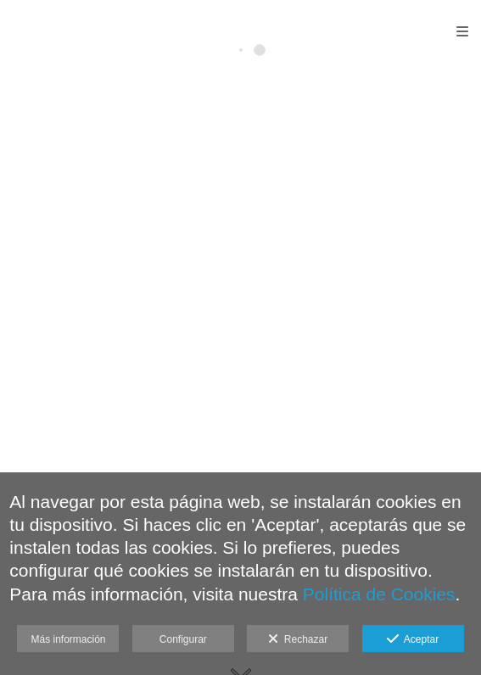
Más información (68, 639)
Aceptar (413, 639)
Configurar (183, 639)
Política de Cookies (379, 594)
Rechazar (297, 639)
